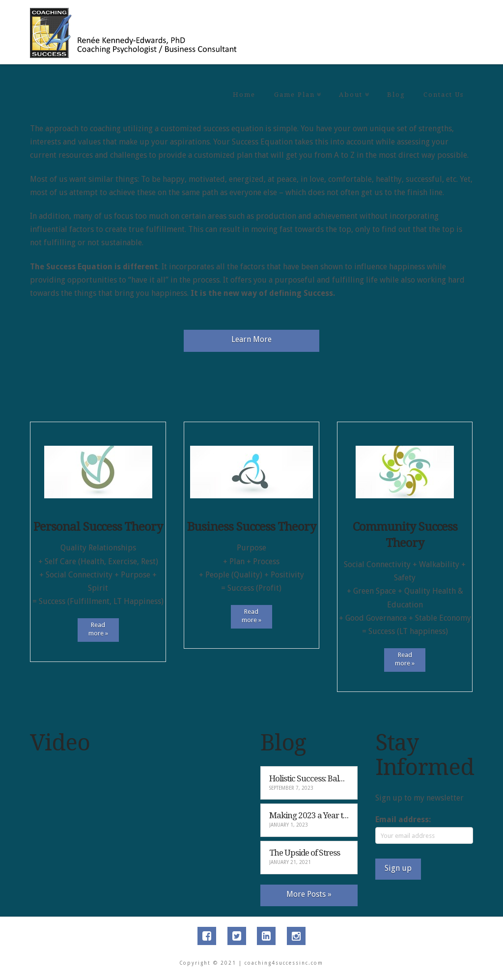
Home (244, 94)
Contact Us (443, 94)
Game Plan (296, 78)
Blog (396, 94)
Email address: (403, 819)
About (352, 78)
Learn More (251, 339)
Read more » (98, 629)
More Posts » (309, 894)
